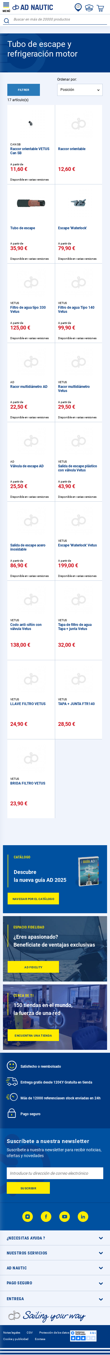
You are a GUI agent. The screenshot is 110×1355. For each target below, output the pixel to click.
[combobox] (55, 19)
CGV (30, 1332)
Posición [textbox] (67, 90)
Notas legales (11, 1332)
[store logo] (28, 7)
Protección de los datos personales (61, 1332)
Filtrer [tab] (23, 89)
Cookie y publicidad (15, 1339)
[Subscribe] (28, 1188)
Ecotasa (40, 1339)
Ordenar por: (67, 79)
